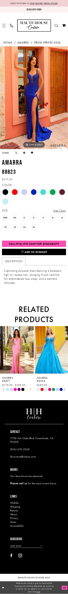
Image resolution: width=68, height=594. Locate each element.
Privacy (14, 518)
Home (7, 42)
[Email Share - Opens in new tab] (32, 153)
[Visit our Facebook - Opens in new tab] (11, 556)
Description (14, 261)
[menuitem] (4, 25)
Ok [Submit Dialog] (64, 587)
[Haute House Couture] (34, 25)
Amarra (23, 42)
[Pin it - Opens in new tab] (24, 153)
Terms (13, 522)
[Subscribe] (40, 546)
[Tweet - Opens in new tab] (16, 153)
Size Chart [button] (59, 211)
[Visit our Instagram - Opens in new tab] (20, 555)
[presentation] (17, 350)
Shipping (15, 506)
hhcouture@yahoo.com (23, 456)
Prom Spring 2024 (47, 42)
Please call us (18, 483)
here (38, 592)
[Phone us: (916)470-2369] (34, 10)
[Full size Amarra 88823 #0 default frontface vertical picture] (34, 97)
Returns (14, 510)
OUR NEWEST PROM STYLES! (44, 3)
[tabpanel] (34, 97)
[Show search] (56, 25)
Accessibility (17, 526)
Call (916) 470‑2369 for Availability (34, 244)
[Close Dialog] (3, 587)
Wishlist (14, 503)
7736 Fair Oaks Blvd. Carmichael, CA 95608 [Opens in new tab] (31, 440)
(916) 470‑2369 (20, 449)
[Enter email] (26, 546)
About (13, 514)
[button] (4, 25)
